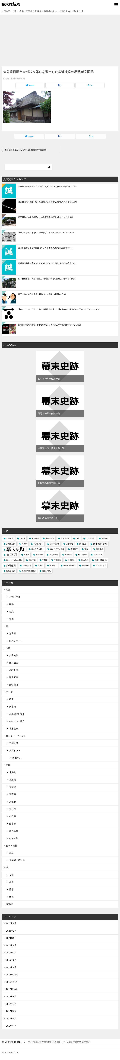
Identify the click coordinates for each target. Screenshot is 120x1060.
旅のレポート (15, 641)
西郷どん (16, 758)
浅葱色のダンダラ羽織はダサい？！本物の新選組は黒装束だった (45, 248)
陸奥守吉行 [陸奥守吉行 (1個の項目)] (46, 571)
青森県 (12, 794)
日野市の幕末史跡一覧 (49, 413)
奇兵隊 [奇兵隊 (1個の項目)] (24, 544)
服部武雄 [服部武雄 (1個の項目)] (39, 554)
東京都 (12, 787)
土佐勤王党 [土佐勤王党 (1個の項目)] (90, 538)
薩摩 (11, 889)
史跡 (8, 765)
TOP (13, 1042)
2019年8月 (11, 945)
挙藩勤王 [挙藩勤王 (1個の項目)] (74, 549)
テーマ (9, 692)
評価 (11, 619)
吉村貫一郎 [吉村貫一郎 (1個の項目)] (65, 538)
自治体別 (13, 838)
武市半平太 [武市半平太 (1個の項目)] (98, 554)
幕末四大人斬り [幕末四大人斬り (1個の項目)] (37, 549)
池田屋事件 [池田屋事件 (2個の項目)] (101, 560)
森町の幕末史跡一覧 (48, 518)
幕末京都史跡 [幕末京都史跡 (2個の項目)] (100, 544)
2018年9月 (11, 996)
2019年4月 (11, 967)
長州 (11, 875)
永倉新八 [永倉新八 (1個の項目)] (71, 560)
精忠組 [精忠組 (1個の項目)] (40, 565)
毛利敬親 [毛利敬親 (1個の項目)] (57, 560)
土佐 (11, 896)
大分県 (12, 809)
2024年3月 (11, 938)
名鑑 (8, 589)
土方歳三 (13, 662)
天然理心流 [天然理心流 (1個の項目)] (10, 544)
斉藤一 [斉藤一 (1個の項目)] (87, 549)
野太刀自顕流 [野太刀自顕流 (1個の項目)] (101, 565)
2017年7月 (11, 1004)
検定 (11, 699)
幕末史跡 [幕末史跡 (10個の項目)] (15, 549)
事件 (11, 604)
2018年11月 (12, 982)
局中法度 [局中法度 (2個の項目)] (54, 544)
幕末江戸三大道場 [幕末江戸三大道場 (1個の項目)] (57, 549)
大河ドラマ (14, 750)
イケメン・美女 (17, 721)
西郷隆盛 (13, 684)
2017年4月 (11, 1026)
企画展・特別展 (17, 860)
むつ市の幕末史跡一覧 (49, 378)
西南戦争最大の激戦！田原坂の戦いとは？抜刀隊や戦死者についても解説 (49, 325)
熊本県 (12, 823)
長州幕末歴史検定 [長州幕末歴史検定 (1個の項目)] (29, 571)
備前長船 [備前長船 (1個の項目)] (35, 538)
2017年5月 (11, 1018)
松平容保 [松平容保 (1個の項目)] (68, 554)
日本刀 (12, 706)
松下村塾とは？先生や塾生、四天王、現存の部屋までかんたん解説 (46, 279)
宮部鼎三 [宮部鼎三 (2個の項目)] (38, 544)
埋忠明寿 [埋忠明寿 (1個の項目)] (104, 538)
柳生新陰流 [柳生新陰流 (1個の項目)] (82, 554)
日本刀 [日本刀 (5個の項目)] (11, 554)
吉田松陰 (13, 655)
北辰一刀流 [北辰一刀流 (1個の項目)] (49, 538)
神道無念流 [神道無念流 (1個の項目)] (26, 565)
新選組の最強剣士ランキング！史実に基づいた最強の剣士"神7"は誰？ (48, 186)
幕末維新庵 (11, 4)
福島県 (12, 779)
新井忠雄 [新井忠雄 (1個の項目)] (99, 549)
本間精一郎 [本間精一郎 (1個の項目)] (53, 554)
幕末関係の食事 (17, 714)
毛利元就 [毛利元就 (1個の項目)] (32, 560)
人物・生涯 (14, 597)
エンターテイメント (16, 736)
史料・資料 (11, 845)
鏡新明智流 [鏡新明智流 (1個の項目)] (10, 571)
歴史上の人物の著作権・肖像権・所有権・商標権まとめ (42, 294)
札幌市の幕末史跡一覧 (49, 483)
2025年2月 (11, 931)
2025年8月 (11, 923)
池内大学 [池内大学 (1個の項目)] (84, 560)
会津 (11, 882)
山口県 (12, 816)
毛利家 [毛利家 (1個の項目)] (44, 560)
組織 (11, 611)
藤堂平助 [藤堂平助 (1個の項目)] (85, 565)
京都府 (12, 801)
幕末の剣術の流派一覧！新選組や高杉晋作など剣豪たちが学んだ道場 (47, 202)
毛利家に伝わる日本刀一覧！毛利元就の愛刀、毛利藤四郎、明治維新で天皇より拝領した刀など (59, 309)
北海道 (12, 772)
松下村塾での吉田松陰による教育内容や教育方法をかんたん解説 (45, 217)
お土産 (12, 633)
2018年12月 (12, 974)
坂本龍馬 (13, 677)
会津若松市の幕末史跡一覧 (51, 448)
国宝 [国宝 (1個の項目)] (77, 538)
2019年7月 (11, 952)
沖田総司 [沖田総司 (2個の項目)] (11, 565)
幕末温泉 (13, 728)
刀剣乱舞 (13, 743)
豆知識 (9, 904)
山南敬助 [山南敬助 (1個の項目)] (69, 544)
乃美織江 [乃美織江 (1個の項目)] (9, 538)
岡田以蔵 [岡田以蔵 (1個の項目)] (82, 544)
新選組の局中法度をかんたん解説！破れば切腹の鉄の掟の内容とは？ (47, 263)
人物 (8, 648)
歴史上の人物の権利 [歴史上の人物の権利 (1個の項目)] (14, 560)
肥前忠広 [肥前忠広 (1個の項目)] (53, 565)
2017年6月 (11, 1011)
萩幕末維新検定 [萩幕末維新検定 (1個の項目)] (69, 565)
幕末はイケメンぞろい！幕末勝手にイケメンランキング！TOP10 (46, 233)
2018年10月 (12, 989)
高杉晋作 (13, 670)
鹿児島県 (13, 831)
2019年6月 (11, 960)
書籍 (11, 853)
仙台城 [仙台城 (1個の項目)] (22, 538)
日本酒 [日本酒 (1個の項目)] (26, 554)
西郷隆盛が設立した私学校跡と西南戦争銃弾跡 (25, 150)
